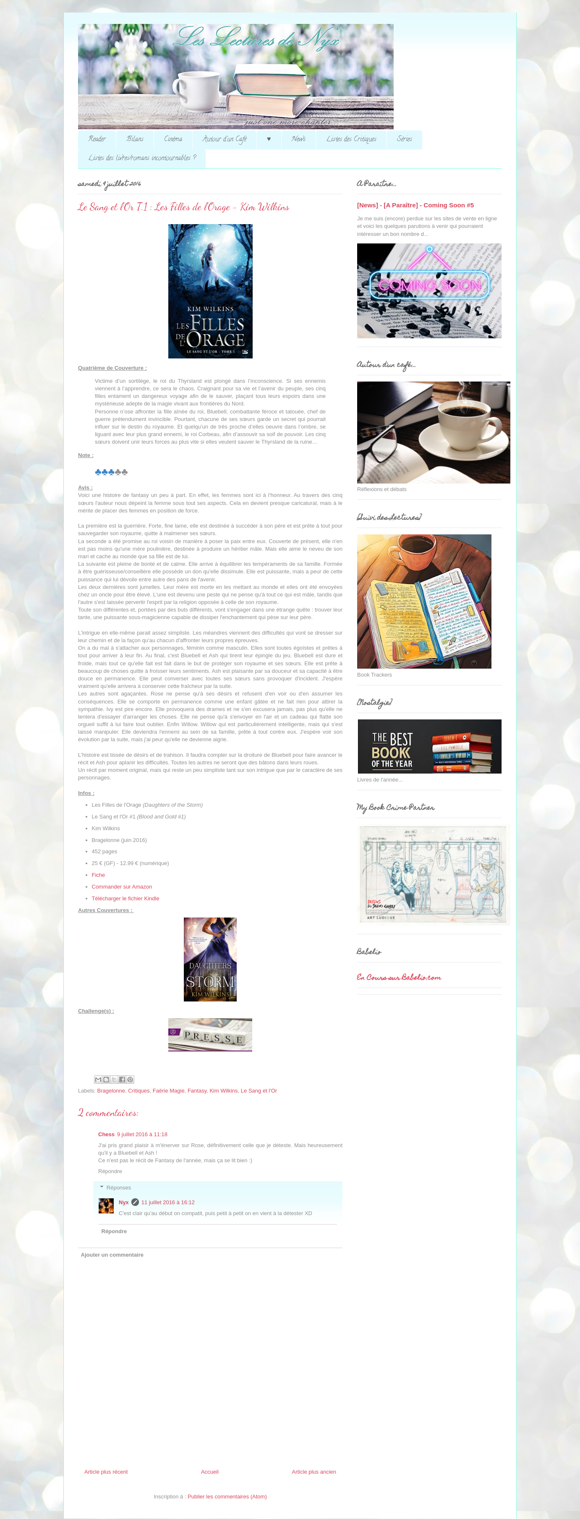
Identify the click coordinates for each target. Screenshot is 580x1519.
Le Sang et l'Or (259, 1091)
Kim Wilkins (223, 1091)
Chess (106, 1134)
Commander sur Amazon (122, 887)
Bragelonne (111, 1091)
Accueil (210, 1472)
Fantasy (197, 1091)
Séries (404, 140)
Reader (97, 140)
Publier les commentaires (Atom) (227, 1496)
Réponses (119, 1187)
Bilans (135, 140)
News (299, 140)
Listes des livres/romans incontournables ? (142, 159)
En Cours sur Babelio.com (399, 978)
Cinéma (173, 140)
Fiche (98, 875)
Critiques (138, 1091)
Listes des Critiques (351, 140)
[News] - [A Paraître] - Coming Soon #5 (415, 205)
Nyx (124, 1202)
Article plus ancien (314, 1472)
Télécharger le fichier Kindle (125, 898)
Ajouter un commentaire (112, 1255)
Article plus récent (106, 1472)
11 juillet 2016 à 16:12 (168, 1202)
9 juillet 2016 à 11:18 (142, 1134)
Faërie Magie (169, 1091)
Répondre (110, 1171)
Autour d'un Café (224, 140)
